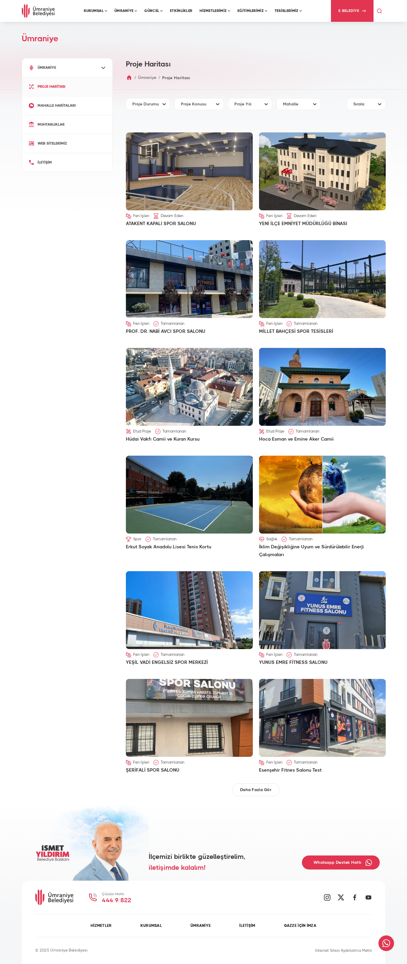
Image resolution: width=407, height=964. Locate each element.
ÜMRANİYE (201, 926)
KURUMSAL (151, 926)
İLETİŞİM (247, 926)
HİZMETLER (101, 926)
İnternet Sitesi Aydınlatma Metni (343, 951)
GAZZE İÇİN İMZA (300, 926)
